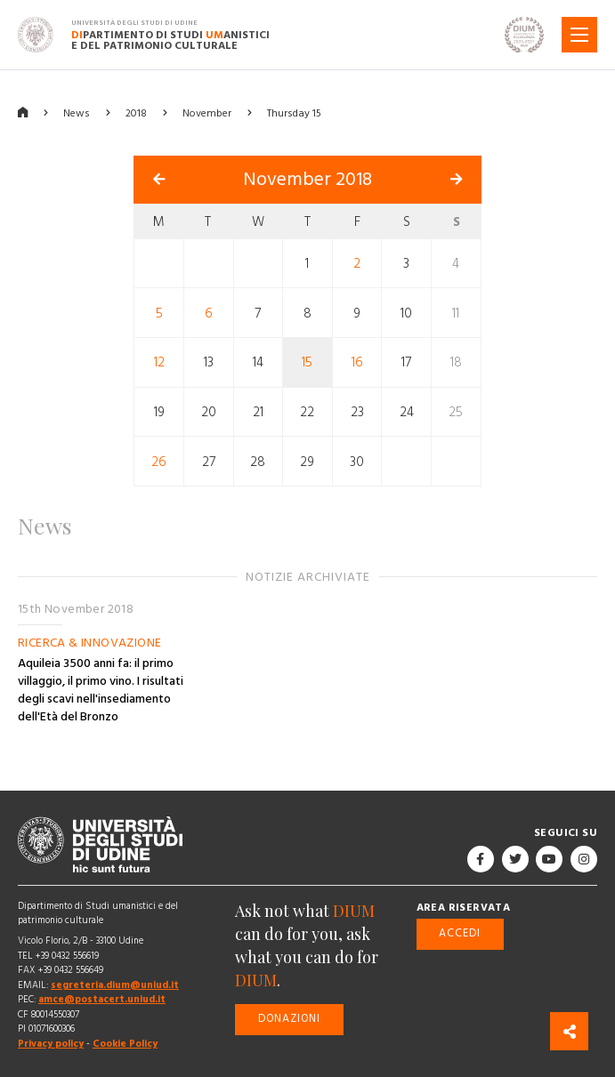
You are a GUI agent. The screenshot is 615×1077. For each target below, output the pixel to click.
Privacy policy (51, 1043)
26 (158, 461)
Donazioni (289, 1018)
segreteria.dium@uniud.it (115, 985)
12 (159, 362)
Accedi (460, 933)
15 (307, 362)
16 (357, 362)
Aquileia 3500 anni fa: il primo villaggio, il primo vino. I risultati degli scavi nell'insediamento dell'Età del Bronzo (100, 690)
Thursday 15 (294, 113)
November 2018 (307, 179)
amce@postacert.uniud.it (102, 999)
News (76, 113)
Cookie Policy (125, 1043)
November (206, 113)
